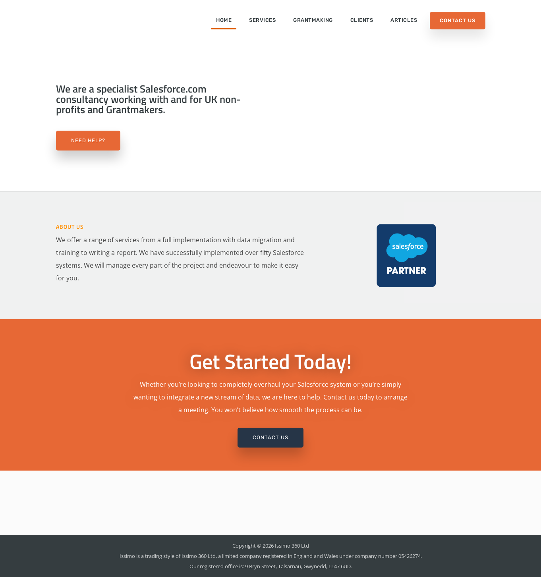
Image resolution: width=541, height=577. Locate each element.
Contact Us (457, 20)
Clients (361, 20)
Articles (403, 20)
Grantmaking (313, 20)
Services (262, 20)
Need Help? (88, 140)
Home (224, 20)
